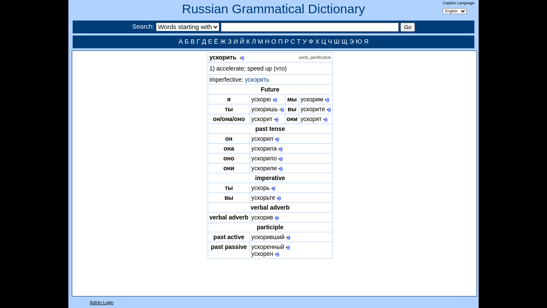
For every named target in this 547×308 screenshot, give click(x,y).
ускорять (257, 79)
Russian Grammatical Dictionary (273, 9)
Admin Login (102, 302)
